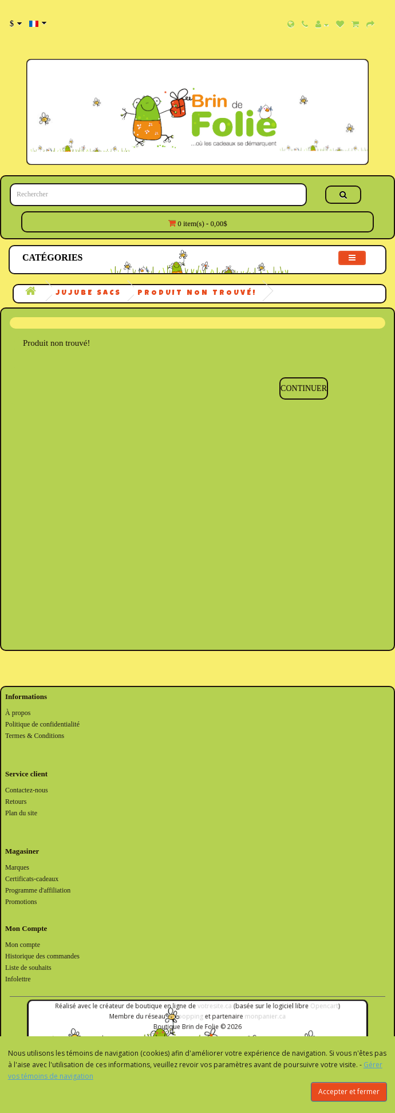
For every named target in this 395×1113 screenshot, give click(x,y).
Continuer (304, 388)
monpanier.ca (260, 1017)
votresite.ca (213, 1008)
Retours (15, 802)
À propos (17, 713)
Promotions (21, 902)
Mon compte (22, 945)
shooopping (186, 1017)
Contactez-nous (26, 790)
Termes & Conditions (34, 736)
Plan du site (21, 813)
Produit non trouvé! (196, 293)
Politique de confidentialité (42, 724)
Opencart (314, 1008)
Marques (17, 867)
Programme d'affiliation (37, 890)
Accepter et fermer (349, 1091)
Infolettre (18, 979)
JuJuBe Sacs (88, 293)
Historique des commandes (42, 956)
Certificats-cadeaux (31, 879)
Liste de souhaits (28, 968)
